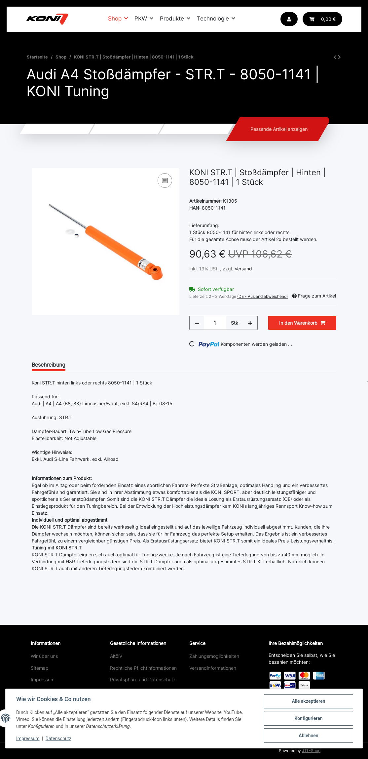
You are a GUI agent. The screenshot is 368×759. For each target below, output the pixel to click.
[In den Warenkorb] (37, 164)
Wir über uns (44, 656)
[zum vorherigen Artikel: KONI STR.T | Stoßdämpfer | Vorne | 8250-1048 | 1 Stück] (335, 57)
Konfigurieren (308, 718)
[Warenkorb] (322, 19)
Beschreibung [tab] (48, 364)
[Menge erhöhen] (250, 323)
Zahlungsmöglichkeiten (214, 656)
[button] (289, 19)
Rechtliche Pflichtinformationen (143, 668)
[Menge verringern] (197, 323)
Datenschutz (58, 738)
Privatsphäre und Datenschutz (143, 679)
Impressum (43, 679)
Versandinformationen (212, 668)
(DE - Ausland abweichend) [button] (262, 296)
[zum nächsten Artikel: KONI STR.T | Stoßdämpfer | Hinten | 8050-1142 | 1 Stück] (339, 57)
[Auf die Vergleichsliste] (165, 180)
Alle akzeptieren (308, 701)
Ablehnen (308, 735)
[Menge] (215, 323)
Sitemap (40, 668)
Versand (243, 268)
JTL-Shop (311, 750)
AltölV (116, 656)
